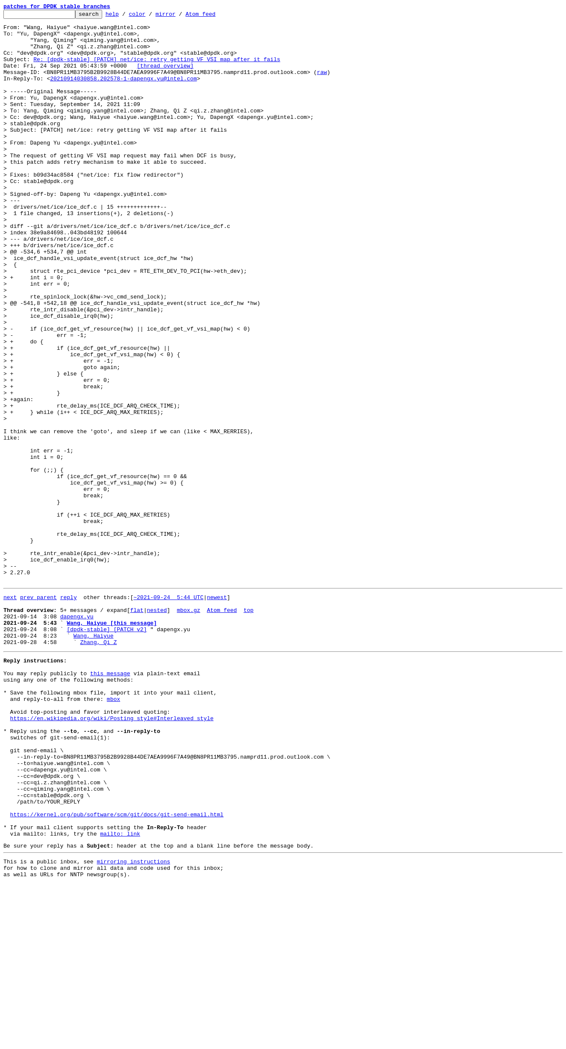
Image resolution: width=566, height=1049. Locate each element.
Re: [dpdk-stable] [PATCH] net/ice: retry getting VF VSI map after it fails (156, 69)
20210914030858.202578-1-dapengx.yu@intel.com (123, 92)
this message (110, 801)
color (150, 16)
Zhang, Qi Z (98, 766)
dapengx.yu (77, 735)
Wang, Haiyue (94, 758)
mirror (179, 16)
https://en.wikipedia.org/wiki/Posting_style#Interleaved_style (112, 855)
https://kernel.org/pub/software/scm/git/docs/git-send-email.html (117, 971)
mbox (113, 832)
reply (68, 712)
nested (157, 728)
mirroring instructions (133, 1024)
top (249, 728)
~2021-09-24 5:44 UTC (168, 712)
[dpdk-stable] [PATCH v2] (107, 751)
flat (136, 728)
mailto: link (120, 994)
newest (217, 712)
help (125, 16)
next (10, 712)
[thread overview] (165, 77)
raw (322, 85)
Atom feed (214, 16)
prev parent (38, 712)
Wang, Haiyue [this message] (112, 743)
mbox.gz (188, 728)
